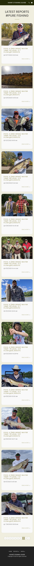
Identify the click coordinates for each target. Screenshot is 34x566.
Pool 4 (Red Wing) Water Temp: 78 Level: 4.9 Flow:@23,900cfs (16, 519)
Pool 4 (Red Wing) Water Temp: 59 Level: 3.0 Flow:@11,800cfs (16, 93)
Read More (26, 59)
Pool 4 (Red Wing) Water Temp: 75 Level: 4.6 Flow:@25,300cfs (16, 349)
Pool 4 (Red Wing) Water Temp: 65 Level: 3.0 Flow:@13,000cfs (16, 221)
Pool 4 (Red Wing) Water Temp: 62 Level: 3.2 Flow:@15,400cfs (16, 263)
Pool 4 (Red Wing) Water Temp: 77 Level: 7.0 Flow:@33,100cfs (16, 477)
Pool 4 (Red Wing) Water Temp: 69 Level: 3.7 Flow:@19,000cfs (16, 306)
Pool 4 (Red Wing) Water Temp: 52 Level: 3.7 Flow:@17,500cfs (16, 50)
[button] (2, 2)
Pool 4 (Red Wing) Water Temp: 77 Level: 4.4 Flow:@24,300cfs (16, 391)
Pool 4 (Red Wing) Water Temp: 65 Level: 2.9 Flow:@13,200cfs (16, 178)
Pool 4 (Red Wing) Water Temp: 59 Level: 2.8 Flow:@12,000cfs (16, 136)
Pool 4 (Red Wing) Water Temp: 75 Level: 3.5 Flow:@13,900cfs (16, 434)
